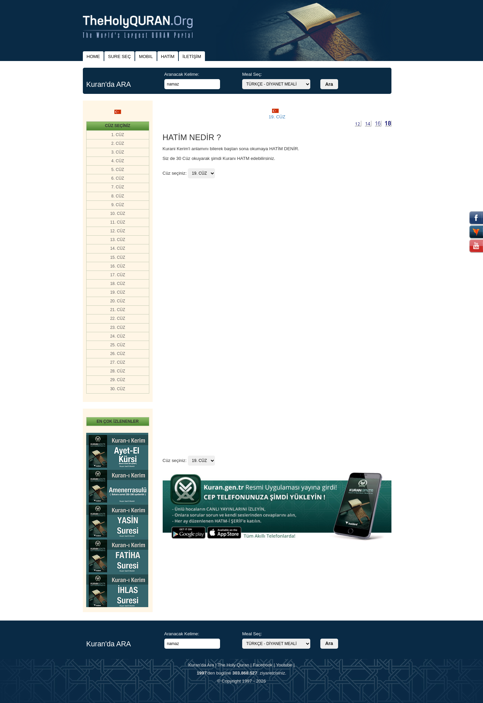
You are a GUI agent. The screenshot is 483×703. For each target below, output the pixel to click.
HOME (93, 56)
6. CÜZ (117, 178)
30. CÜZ (117, 389)
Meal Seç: (252, 74)
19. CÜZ (117, 292)
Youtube (284, 664)
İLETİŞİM (191, 56)
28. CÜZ (117, 371)
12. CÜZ (117, 231)
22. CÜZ (117, 318)
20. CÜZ (117, 301)
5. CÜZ (117, 169)
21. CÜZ (117, 309)
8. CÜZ (117, 196)
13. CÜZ (117, 239)
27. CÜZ (117, 362)
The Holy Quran (233, 664)
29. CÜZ (117, 379)
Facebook (263, 664)
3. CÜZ (117, 152)
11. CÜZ (117, 222)
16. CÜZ (117, 266)
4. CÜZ (117, 161)
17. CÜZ (117, 275)
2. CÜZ (117, 143)
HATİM (167, 56)
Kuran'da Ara (201, 664)
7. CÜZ (117, 187)
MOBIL (146, 56)
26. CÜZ (117, 353)
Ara (329, 84)
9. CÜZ (117, 204)
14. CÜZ (117, 248)
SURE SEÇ (119, 56)
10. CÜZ (117, 213)
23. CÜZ (117, 327)
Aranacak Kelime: (181, 74)
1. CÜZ (117, 134)
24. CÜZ (117, 336)
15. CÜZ (117, 257)
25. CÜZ (117, 345)
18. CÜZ (117, 283)
